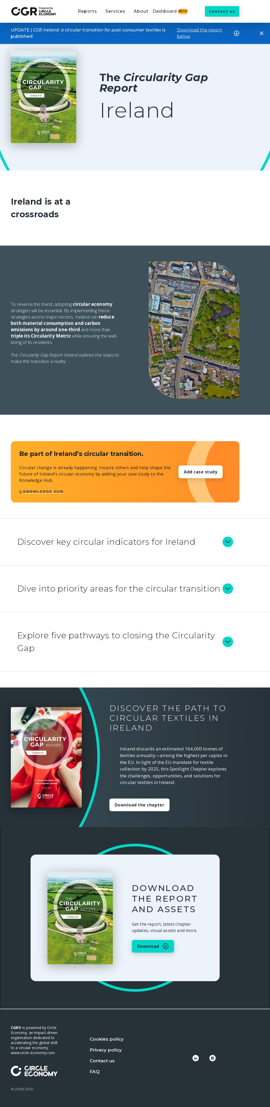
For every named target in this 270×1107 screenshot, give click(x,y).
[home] (34, 11)
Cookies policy (107, 1039)
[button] (87, 14)
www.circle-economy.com (33, 1052)
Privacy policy (106, 1050)
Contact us (222, 11)
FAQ (95, 1071)
